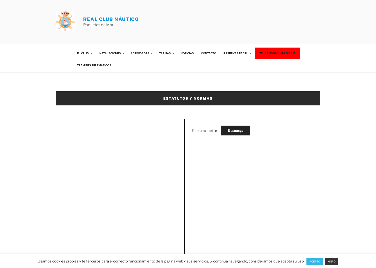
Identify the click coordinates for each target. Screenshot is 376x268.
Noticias (187, 53)
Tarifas (167, 53)
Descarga (235, 130)
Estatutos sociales (205, 131)
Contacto (208, 53)
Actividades (142, 53)
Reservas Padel (237, 53)
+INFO (331, 261)
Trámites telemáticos (94, 65)
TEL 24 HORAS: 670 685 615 (277, 53)
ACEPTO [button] (314, 261)
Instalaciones (112, 53)
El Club (85, 53)
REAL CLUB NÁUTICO (111, 19)
